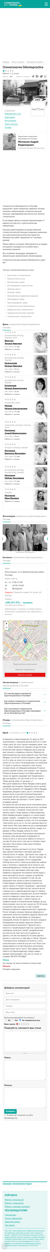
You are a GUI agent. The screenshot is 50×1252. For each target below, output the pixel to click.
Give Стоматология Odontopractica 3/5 (24, 1024)
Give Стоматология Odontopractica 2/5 (22, 1024)
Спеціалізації (10, 1215)
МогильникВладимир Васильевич (15, 452)
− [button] (6, 628)
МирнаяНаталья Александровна (16, 407)
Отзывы (8, 127)
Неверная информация (25, 669)
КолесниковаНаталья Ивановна (13, 364)
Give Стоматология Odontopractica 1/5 (19, 1024)
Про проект (10, 1225)
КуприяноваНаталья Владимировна (16, 387)
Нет (16, 1020)
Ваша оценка (9, 1024)
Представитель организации (25, 664)
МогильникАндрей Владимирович (16, 432)
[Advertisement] (25, 33)
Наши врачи (10, 117)
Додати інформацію (13, 1218)
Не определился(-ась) (31, 1020)
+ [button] (6, 624)
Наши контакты (11, 124)
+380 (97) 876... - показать (25, 603)
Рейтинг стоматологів (14, 1203)
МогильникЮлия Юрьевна (12, 497)
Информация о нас (13, 113)
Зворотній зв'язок (12, 1221)
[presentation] (4, 538)
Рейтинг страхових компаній (17, 1206)
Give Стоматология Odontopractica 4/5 (26, 1024)
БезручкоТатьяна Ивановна (13, 342)
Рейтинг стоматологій (14, 1199)
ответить (40, 976)
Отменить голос (17, 1024)
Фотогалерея (10, 120)
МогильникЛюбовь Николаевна (14, 477)
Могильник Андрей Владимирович (28, 143)
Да (9, 1020)
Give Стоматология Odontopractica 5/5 (28, 1024)
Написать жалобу (25, 675)
